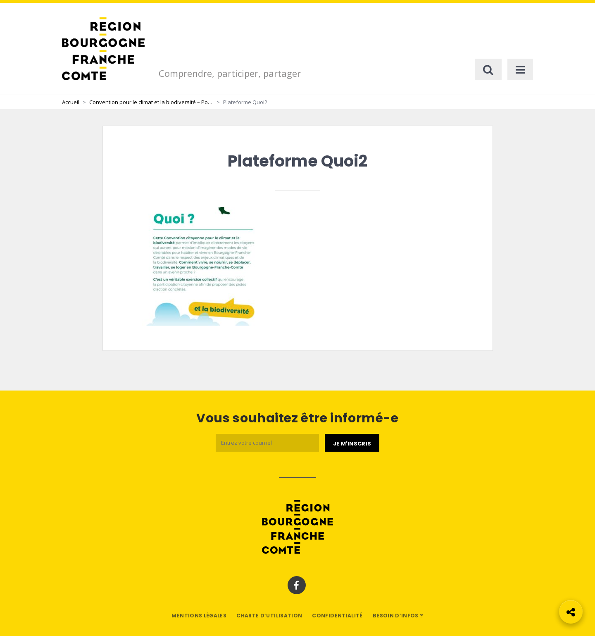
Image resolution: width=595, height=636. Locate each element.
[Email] (267, 443)
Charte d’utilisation (269, 615)
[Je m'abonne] (352, 443)
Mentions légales (198, 615)
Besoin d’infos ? (398, 615)
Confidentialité (337, 615)
